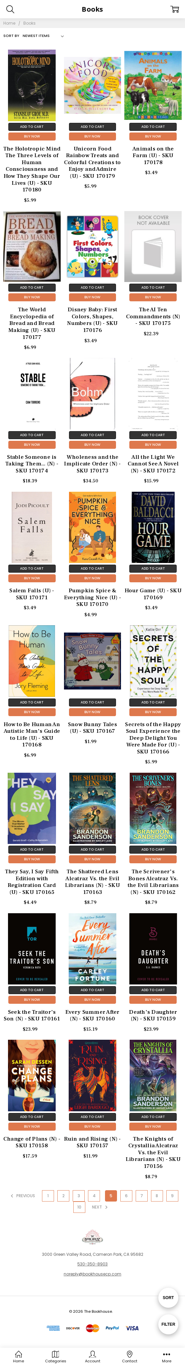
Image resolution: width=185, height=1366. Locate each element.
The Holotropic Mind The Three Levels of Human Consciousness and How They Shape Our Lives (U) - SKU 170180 (32, 169)
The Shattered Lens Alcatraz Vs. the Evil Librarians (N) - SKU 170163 (92, 882)
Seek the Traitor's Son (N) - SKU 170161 (32, 1015)
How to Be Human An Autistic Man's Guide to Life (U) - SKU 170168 (32, 735)
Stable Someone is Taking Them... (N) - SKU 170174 (31, 463)
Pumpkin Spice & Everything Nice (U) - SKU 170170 (92, 597)
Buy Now (32, 136)
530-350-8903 (92, 1264)
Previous (22, 1196)
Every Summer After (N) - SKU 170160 (92, 1015)
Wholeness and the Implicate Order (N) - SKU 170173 (92, 463)
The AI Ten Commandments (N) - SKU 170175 (153, 316)
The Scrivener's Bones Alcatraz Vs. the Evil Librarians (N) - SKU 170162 (153, 882)
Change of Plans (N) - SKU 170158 (31, 1142)
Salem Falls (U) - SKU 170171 (31, 594)
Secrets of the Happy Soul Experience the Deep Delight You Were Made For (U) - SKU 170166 (153, 738)
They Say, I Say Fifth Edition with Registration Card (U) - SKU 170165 (32, 882)
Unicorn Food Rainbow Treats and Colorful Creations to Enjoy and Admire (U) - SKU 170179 (92, 162)
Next (101, 1207)
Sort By (11, 35)
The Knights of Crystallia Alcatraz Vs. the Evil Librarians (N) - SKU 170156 (153, 1152)
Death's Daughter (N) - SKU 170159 (153, 1015)
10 (79, 1207)
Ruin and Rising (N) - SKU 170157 (92, 1142)
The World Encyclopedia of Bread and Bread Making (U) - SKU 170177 (31, 323)
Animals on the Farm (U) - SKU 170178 (153, 155)
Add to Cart (32, 127)
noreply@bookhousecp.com (92, 1274)
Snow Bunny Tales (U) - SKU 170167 (92, 728)
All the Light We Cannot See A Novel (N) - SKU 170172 (153, 463)
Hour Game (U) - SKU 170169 (153, 594)
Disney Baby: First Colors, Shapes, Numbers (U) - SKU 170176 (92, 320)
